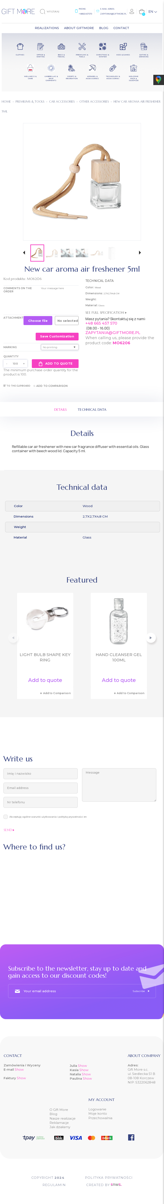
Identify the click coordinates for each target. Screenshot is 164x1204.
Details (60, 409)
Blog (53, 1114)
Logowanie (97, 1109)
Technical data (92, 409)
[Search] (53, 11)
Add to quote (55, 363)
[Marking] (60, 347)
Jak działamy (60, 1127)
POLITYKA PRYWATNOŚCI (109, 1178)
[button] (24, 253)
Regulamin (54, 1185)
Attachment (13, 317)
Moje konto (97, 1113)
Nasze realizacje (63, 1118)
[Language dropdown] (153, 11)
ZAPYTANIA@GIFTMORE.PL (112, 332)
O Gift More (59, 1110)
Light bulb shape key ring (45, 657)
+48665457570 (85, 14)
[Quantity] (15, 363)
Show (19, 1069)
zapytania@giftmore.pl (113, 14)
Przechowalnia (100, 1118)
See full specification (106, 312)
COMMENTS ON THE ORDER (17, 290)
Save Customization (57, 336)
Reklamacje (59, 1123)
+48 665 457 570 (101, 323)
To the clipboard (17, 385)
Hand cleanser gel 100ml (119, 657)
